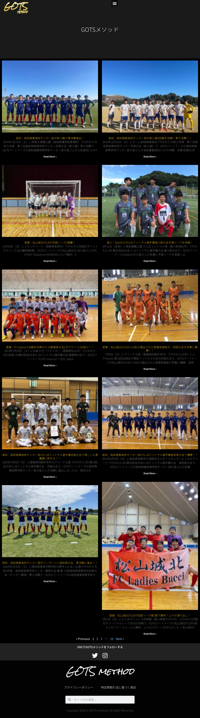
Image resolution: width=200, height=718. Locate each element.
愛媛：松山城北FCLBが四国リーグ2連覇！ (50, 242)
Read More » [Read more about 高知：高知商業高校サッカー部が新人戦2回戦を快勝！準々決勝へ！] (150, 156)
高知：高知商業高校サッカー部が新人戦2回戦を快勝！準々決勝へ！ (150, 138)
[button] (115, 3)
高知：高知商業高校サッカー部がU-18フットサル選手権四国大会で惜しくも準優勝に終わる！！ (50, 453)
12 (111, 639)
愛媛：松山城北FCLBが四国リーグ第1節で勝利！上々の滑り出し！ (150, 615)
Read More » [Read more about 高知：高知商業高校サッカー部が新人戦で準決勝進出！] (50, 156)
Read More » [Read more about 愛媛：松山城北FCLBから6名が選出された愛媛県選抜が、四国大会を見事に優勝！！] (150, 369)
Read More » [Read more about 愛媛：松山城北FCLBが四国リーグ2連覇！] (50, 261)
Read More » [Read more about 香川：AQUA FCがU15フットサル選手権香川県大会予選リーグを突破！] (150, 261)
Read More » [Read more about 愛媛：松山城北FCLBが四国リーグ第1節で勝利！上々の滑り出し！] (150, 634)
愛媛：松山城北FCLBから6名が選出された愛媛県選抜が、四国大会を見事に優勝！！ (150, 348)
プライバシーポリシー (78, 687)
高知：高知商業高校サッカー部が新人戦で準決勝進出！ (50, 138)
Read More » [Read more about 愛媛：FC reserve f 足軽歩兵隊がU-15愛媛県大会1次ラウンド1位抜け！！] (50, 365)
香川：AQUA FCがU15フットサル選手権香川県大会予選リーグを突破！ (150, 242)
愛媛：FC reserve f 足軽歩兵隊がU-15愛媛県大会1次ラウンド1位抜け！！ (50, 347)
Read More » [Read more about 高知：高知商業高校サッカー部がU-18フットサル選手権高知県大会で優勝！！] (150, 473)
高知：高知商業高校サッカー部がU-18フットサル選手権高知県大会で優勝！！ (150, 455)
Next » (120, 639)
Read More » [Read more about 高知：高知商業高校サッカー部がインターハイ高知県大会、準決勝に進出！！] (50, 578)
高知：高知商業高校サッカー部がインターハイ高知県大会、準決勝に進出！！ (50, 559)
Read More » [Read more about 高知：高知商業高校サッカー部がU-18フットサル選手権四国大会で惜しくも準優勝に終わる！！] (50, 473)
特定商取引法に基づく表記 (118, 687)
